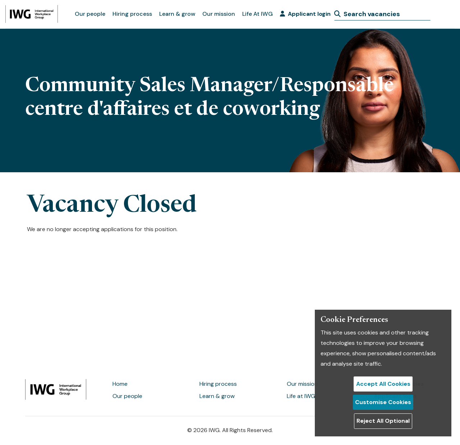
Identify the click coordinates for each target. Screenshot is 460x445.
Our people (90, 14)
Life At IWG (257, 14)
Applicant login (305, 14)
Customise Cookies (383, 402)
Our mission (218, 14)
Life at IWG (301, 396)
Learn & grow (177, 14)
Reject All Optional (383, 421)
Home (120, 384)
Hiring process (132, 14)
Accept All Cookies (383, 384)
